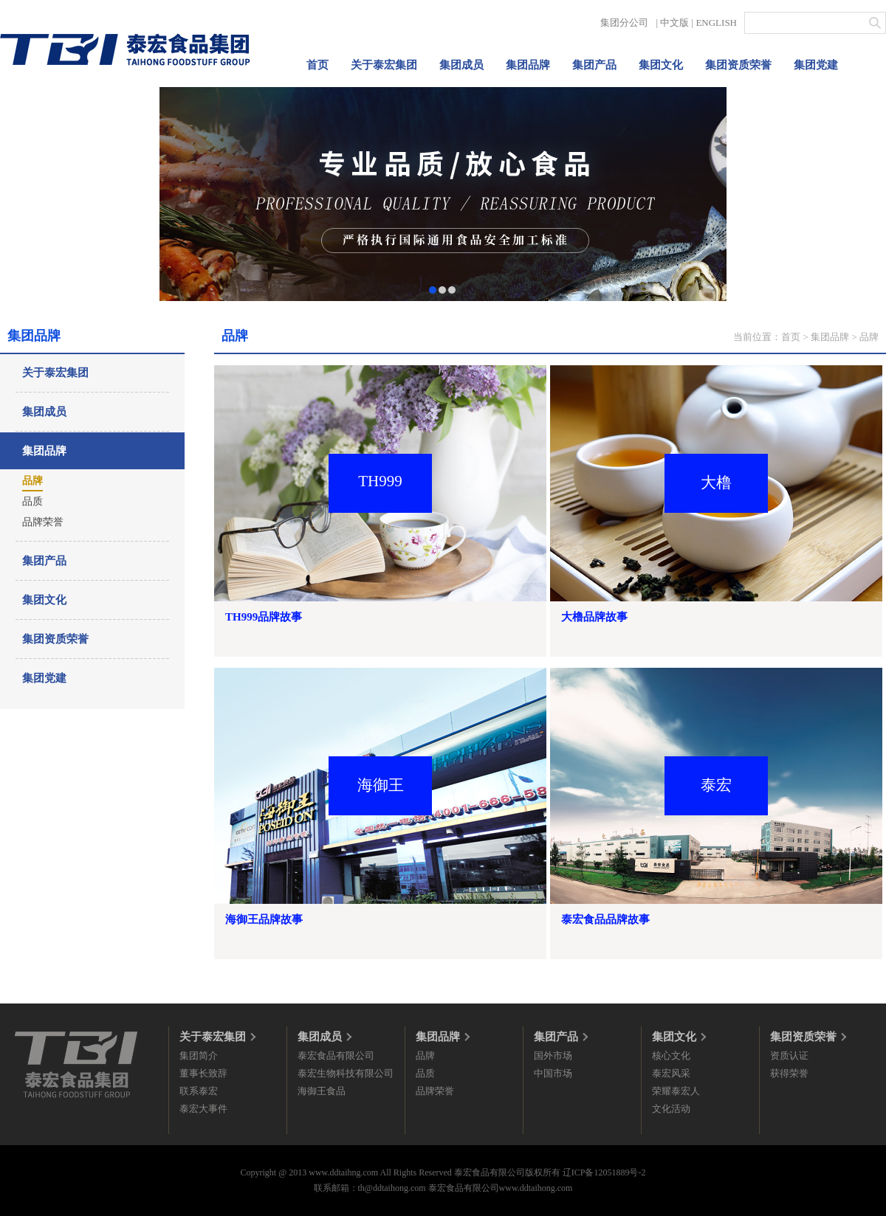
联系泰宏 (198, 1090)
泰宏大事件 (203, 1108)
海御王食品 (322, 1090)
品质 (32, 501)
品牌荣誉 (42, 522)
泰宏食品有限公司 (336, 1055)
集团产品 (594, 65)
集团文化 (661, 65)
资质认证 (789, 1055)
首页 (317, 65)
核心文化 (671, 1055)
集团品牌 (528, 65)
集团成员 (461, 65)
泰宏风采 (671, 1073)
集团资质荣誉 (738, 65)
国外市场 (553, 1055)
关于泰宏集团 (384, 65)
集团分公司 (624, 22)
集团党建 (816, 65)
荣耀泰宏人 (676, 1090)
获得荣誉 (789, 1073)
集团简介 (198, 1055)
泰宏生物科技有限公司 (346, 1073)
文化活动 (671, 1108)
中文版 (674, 22)
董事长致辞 (203, 1073)
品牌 (32, 480)
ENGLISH (716, 22)
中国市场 (553, 1073)
